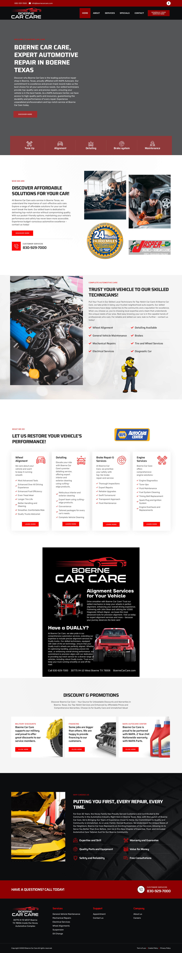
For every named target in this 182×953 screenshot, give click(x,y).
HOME (85, 13)
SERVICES (110, 13)
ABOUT (96, 13)
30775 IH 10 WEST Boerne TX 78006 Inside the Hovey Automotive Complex (25, 923)
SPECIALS (125, 13)
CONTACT (139, 13)
